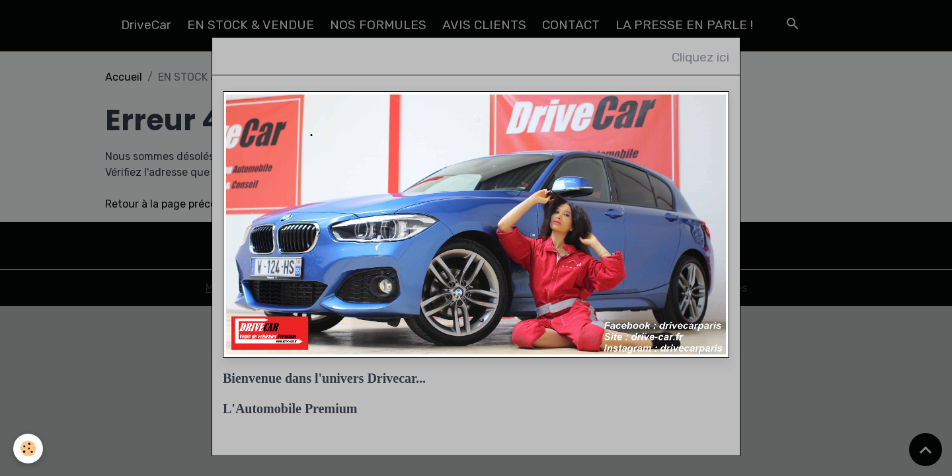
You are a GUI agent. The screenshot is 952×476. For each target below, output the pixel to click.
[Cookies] (28, 448)
